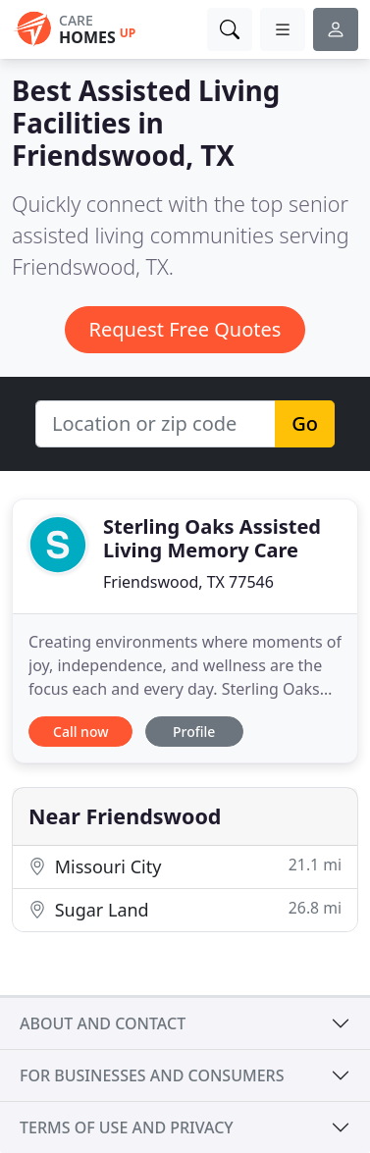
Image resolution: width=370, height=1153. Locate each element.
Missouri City (185, 866)
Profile (194, 731)
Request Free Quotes (185, 329)
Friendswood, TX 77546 (188, 582)
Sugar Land (185, 909)
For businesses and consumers (152, 1075)
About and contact (102, 1023)
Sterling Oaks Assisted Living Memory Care (212, 538)
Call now (80, 731)
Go (304, 423)
